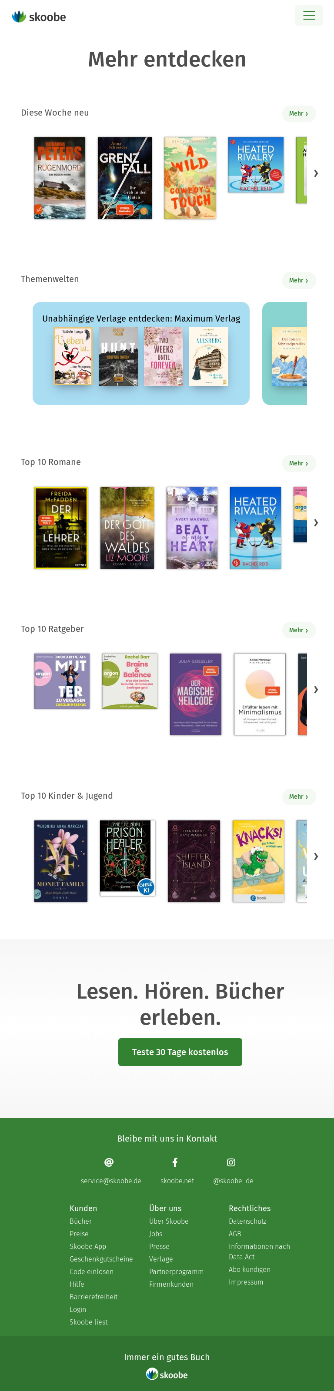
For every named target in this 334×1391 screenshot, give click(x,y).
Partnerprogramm (176, 1272)
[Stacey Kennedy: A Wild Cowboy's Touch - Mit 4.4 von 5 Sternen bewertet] (190, 178)
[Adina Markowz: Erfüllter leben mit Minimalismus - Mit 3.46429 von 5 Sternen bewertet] (260, 694)
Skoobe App (88, 1246)
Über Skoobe (169, 1221)
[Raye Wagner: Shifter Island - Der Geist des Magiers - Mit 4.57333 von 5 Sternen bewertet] (194, 861)
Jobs (155, 1234)
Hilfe (77, 1284)
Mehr (299, 113)
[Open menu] (309, 15)
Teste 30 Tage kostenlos (180, 1052)
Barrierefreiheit (93, 1297)
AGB (235, 1234)
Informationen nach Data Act (259, 1251)
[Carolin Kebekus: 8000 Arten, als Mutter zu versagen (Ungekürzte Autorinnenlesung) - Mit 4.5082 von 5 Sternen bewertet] (62, 681)
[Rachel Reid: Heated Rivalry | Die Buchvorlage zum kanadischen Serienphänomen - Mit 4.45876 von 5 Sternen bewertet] (255, 528)
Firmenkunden (171, 1284)
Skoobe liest (88, 1322)
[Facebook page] (177, 1170)
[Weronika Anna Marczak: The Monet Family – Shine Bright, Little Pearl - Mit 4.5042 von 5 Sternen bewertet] (61, 861)
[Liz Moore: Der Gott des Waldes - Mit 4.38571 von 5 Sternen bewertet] (127, 528)
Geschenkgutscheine (101, 1259)
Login (78, 1309)
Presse (159, 1246)
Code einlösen (92, 1272)
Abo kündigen (250, 1269)
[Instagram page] (233, 1170)
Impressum (246, 1282)
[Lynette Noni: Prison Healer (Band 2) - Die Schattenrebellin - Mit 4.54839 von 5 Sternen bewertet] (128, 858)
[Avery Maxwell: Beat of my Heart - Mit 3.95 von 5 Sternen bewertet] (192, 528)
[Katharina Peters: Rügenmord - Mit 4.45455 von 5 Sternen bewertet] (60, 178)
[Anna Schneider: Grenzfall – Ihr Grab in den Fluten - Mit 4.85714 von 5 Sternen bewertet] (125, 178)
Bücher (81, 1221)
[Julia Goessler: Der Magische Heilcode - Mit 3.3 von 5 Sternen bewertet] (196, 694)
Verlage (161, 1259)
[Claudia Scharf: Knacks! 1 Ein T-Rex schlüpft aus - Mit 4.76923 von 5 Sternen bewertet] (258, 861)
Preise (79, 1234)
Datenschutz (248, 1221)
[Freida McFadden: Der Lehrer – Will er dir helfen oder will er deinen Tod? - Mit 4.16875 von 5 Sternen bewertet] (61, 528)
